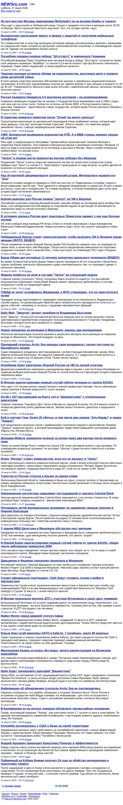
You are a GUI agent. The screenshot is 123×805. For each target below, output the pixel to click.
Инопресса (34, 796)
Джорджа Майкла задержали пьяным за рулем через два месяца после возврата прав (58, 440)
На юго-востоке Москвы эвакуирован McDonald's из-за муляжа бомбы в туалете (58, 21)
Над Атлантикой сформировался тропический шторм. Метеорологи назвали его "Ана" (58, 177)
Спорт (28, 70)
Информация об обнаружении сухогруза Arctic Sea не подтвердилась (51, 688)
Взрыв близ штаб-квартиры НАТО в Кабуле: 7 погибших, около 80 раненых (54, 633)
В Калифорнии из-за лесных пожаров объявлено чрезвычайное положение (55, 708)
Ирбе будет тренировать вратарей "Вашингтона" (36, 671)
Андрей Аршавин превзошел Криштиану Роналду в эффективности (49, 743)
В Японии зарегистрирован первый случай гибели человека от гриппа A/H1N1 (57, 382)
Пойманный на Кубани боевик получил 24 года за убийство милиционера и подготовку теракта (55, 762)
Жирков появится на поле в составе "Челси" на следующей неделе (49, 274)
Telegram (54, 793)
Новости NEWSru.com (15, 798)
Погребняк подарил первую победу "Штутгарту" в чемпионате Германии (53, 56)
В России (29, 32)
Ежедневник (34, 793)
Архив (23, 793)
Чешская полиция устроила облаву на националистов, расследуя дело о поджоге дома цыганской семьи (59, 75)
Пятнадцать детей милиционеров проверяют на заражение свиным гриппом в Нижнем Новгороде (57, 509)
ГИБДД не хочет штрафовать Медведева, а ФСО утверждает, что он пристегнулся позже (59, 294)
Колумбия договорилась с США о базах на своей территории (45, 726)
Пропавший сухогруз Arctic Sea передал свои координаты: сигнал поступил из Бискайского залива (57, 346)
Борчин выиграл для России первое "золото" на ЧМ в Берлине (46, 199)
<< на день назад (11, 786)
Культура (29, 455)
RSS (45, 793)
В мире (28, 52)
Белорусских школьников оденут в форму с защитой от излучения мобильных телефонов (57, 37)
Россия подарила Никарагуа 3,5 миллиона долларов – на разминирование (54, 97)
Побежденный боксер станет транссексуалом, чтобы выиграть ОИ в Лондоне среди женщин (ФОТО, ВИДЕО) (61, 238)
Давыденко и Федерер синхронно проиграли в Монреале (42, 560)
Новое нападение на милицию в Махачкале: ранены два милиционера (51, 330)
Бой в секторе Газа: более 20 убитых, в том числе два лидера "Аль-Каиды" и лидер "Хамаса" (61, 419)
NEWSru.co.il (8, 796)
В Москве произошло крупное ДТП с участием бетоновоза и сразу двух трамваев (59, 598)
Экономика (30, 504)
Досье (14, 793)
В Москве (22, 796)
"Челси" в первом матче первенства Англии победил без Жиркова (48, 158)
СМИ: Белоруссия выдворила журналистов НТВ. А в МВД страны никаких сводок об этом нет (59, 136)
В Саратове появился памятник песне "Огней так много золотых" (48, 117)
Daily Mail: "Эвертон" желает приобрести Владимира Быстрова (46, 312)
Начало (5, 793)
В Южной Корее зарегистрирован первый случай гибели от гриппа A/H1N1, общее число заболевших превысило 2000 (60, 544)
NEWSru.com (14, 4)
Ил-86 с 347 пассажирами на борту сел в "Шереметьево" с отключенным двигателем (53, 398)
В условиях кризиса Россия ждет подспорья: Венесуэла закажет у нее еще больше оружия (60, 218)
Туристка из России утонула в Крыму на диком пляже (39, 476)
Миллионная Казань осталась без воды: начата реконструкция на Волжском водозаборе (56, 652)
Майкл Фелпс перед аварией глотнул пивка (32, 616)
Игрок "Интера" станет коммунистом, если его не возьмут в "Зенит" (49, 458)
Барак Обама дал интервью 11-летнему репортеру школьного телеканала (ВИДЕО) (60, 257)
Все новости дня (10, 11)
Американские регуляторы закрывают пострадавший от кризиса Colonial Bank (57, 493)
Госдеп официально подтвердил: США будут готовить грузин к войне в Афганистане (52, 579)
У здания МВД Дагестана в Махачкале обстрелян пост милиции (46, 528)
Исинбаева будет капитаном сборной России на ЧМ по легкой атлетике (52, 365)
